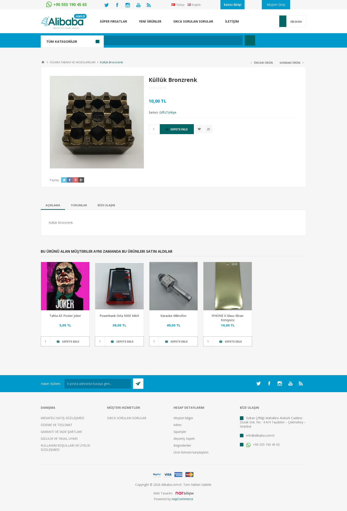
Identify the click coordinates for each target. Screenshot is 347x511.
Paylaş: (54, 180)
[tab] (53, 205)
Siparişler (180, 432)
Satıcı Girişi (232, 4)
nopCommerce (182, 499)
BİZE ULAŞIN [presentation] (106, 205)
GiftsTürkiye (167, 112)
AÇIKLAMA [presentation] (53, 205)
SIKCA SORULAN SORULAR (126, 418)
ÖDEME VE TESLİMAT (56, 425)
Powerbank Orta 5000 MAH (119, 316)
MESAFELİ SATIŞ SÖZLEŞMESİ (62, 418)
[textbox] (150, 40)
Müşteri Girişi (276, 4)
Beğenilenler (182, 445)
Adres (178, 425)
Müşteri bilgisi (183, 418)
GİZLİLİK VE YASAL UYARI (59, 438)
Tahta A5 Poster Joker (65, 316)
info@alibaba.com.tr (260, 435)
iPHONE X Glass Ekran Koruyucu (227, 318)
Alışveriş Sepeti (184, 438)
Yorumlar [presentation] (79, 205)
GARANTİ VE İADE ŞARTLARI (61, 432)
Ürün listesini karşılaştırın (191, 452)
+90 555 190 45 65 (263, 444)
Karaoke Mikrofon (173, 316)
